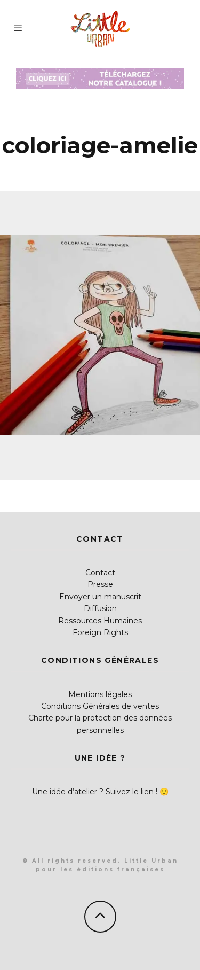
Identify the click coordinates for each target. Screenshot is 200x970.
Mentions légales (100, 694)
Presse (100, 584)
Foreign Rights (100, 632)
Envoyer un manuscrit (100, 596)
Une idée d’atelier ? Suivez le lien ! (94, 791)
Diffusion (100, 608)
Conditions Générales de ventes (100, 706)
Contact (100, 572)
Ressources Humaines (100, 620)
